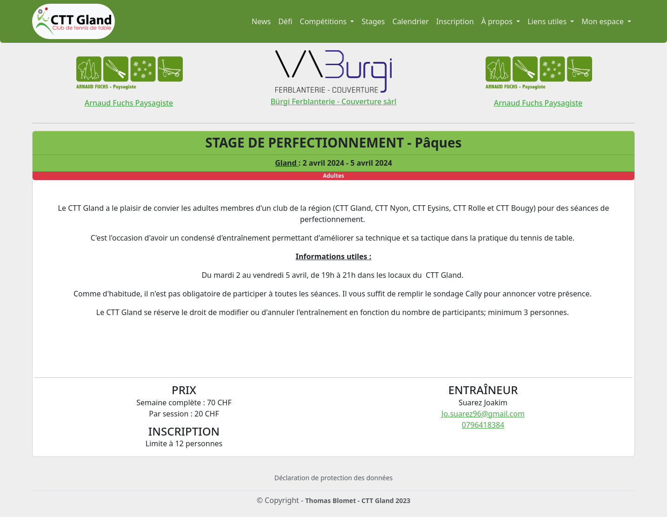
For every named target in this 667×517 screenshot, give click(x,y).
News (261, 21)
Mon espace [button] (603, 21)
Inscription (455, 21)
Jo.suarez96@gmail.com (483, 414)
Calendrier (411, 21)
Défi (285, 21)
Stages (373, 21)
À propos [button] (498, 21)
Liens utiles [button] (547, 21)
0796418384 (483, 425)
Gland (287, 163)
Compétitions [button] (324, 21)
